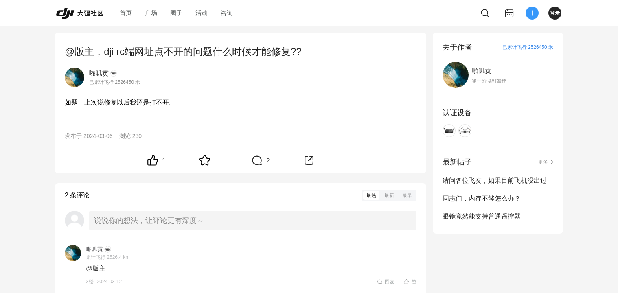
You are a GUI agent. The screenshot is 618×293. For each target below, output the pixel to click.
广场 (151, 12)
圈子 (176, 12)
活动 (201, 12)
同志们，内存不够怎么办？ (482, 198)
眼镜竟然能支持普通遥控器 (482, 216)
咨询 (227, 12)
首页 (126, 12)
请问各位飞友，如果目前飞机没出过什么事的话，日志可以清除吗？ (498, 180)
